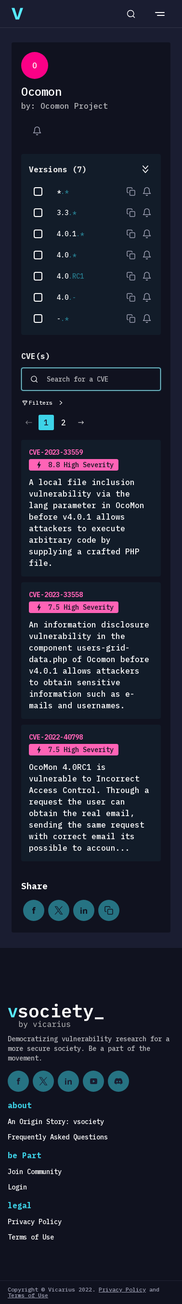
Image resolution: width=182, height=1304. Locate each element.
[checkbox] (38, 191)
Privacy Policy (35, 1221)
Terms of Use (31, 1237)
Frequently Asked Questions (58, 1137)
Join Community (35, 1171)
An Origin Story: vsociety (56, 1121)
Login (17, 1187)
